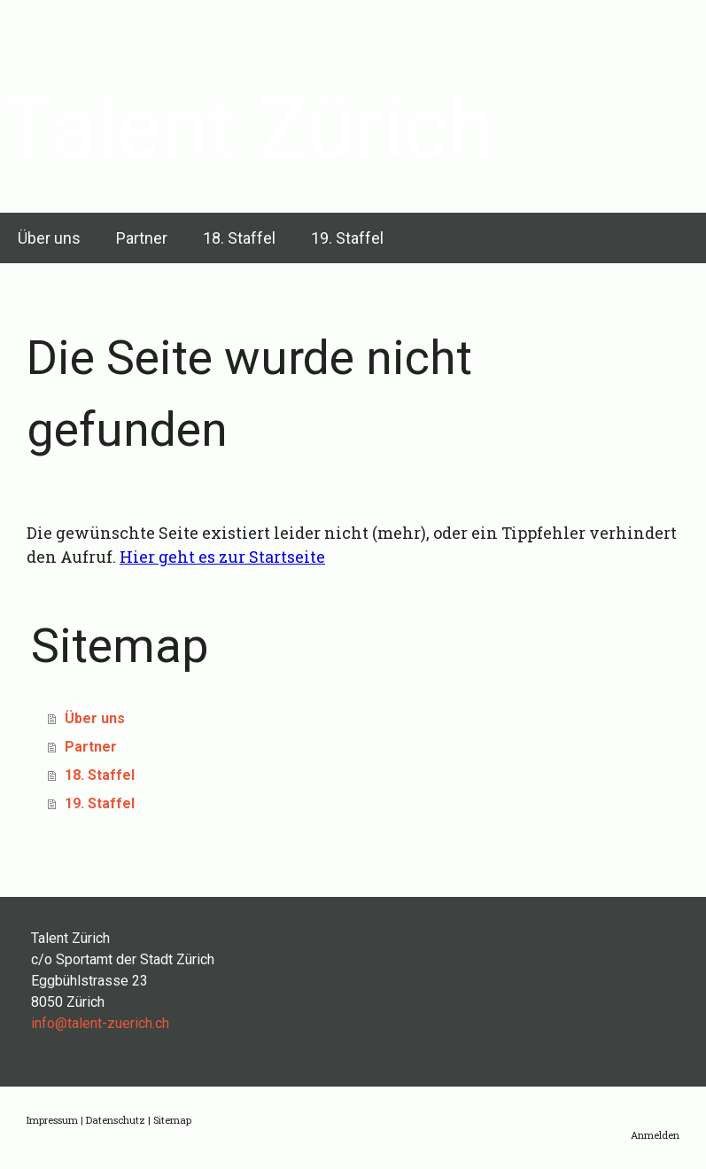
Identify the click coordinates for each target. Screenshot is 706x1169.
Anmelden (655, 1135)
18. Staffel (239, 238)
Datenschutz (115, 1119)
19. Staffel (347, 238)
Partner (141, 238)
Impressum (52, 1119)
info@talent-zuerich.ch (100, 1023)
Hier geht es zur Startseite (222, 556)
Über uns (49, 238)
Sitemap (172, 1119)
